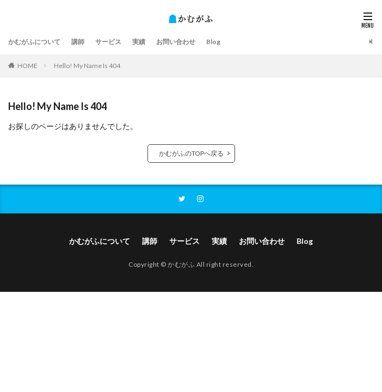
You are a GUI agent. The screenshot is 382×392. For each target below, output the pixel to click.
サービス (108, 42)
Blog (213, 42)
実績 (138, 42)
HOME (27, 66)
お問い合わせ (175, 42)
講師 (77, 42)
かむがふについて (34, 42)
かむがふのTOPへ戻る (191, 153)
